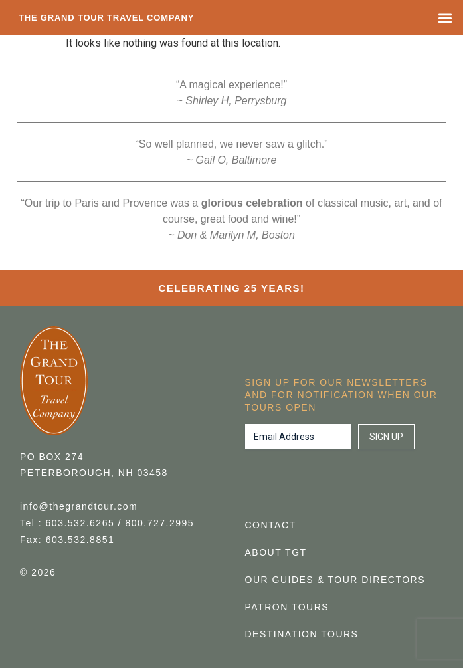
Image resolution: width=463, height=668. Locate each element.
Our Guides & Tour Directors (335, 579)
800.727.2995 (159, 523)
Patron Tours (287, 607)
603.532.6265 (80, 523)
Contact (270, 525)
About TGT (276, 552)
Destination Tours (302, 634)
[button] (445, 18)
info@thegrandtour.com (79, 506)
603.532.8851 (80, 539)
